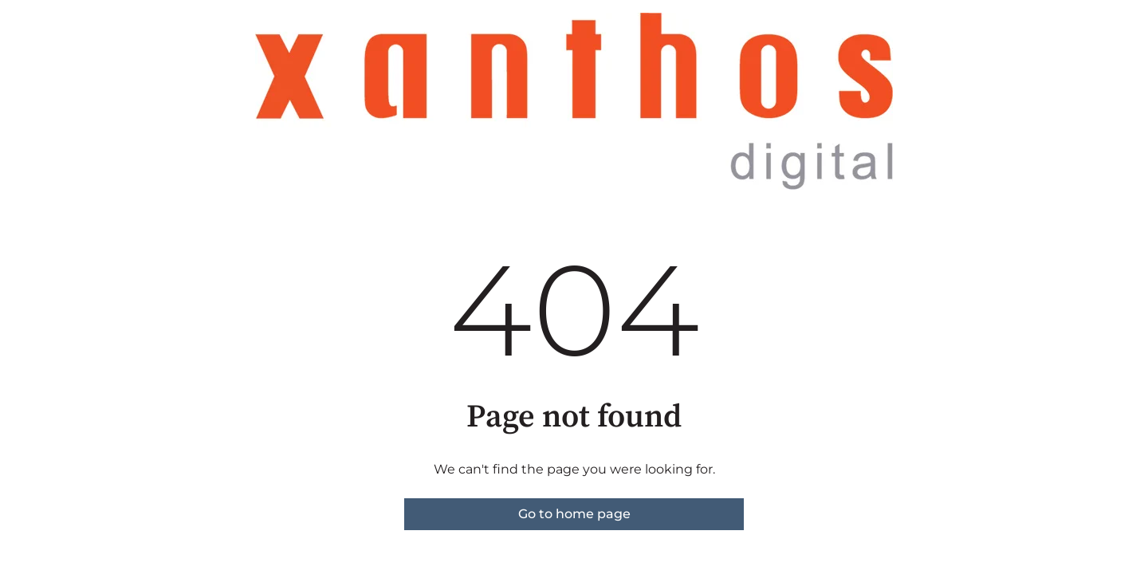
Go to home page (574, 513)
